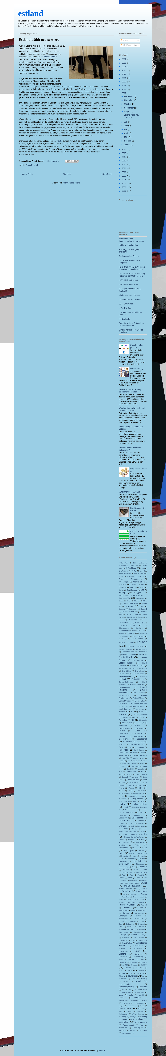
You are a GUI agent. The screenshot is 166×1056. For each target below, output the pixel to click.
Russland (127, 907)
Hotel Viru (125, 758)
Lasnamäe (122, 815)
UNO (123, 989)
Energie (131, 633)
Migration (131, 840)
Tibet (131, 973)
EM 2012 (141, 631)
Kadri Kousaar (133, 780)
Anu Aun (141, 576)
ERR (70, 95)
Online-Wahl (124, 864)
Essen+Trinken (137, 639)
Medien (144, 834)
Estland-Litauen (138, 679)
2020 (124, 82)
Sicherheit (140, 927)
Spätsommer (123, 951)
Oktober (128, 104)
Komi (128, 793)
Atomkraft (122, 585)
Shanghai (141, 924)
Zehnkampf (143, 1030)
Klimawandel (140, 790)
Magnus (135, 829)
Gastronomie (123, 733)
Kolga (121, 793)
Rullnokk (142, 902)
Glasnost (122, 744)
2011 (124, 168)
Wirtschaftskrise (141, 1022)
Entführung (143, 633)
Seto (120, 924)
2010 (124, 172)
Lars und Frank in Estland (130, 300)
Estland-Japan (139, 674)
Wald (120, 1011)
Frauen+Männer (124, 728)
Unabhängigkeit (125, 984)
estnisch (125, 706)
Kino (140, 788)
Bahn (142, 584)
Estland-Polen (124, 687)
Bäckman (134, 584)
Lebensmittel (124, 818)
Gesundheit (127, 742)
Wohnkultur (123, 1028)
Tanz (120, 970)
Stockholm (122, 962)
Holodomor (143, 755)
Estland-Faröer (138, 660)
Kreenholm (122, 799)
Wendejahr (133, 1017)
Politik (144, 883)
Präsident (126, 891)
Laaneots (144, 810)
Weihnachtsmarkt (138, 1014)
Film (132, 720)
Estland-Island (139, 671)
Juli (126, 122)
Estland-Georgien (137, 666)
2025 (124, 63)
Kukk (142, 801)
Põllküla (144, 889)
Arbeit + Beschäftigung (130, 579)
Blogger (137, 592)
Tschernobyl (123, 979)
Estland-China (142, 652)
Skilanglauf (123, 935)
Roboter (121, 902)
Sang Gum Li (142, 910)
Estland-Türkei (138, 698)
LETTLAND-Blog (126, 304)
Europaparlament (140, 715)
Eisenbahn (139, 628)
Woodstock (123, 1030)
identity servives (138, 758)
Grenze (122, 747)
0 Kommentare (53, 161)
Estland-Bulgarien (128, 652)
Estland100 (123, 703)
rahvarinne (133, 894)
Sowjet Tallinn (127, 943)
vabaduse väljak (141, 990)
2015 (124, 153)
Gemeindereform (49, 57)
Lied (131, 823)
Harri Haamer (139, 750)
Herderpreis (123, 755)
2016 (124, 149)
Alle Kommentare (129, 45)
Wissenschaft (128, 1025)
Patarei (138, 877)
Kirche (121, 791)
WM (141, 1025)
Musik (137, 845)
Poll (136, 889)
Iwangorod (135, 766)
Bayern (141, 587)
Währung (140, 1009)
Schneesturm (123, 918)
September (129, 108)
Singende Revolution (127, 929)
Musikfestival (124, 848)
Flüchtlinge (123, 725)
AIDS (134, 571)
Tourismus (132, 976)
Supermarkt (133, 962)
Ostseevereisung (141, 872)
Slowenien (125, 937)
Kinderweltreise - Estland (129, 295)
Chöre (124, 603)
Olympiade (137, 861)
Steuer (141, 959)
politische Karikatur (125, 889)
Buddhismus (140, 598)
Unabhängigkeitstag (126, 987)
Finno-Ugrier (127, 723)
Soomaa (133, 940)
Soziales (122, 948)
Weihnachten (123, 1014)
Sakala (132, 910)
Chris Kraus (134, 604)
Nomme (131, 853)
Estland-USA (139, 701)
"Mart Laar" (134, 565)
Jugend (125, 777)
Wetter (124, 1019)
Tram (143, 976)
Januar (127, 145)
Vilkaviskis (126, 1003)
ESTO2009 (140, 709)
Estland (142, 642)
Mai (126, 129)
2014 (124, 157)
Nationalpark (129, 851)
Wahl (130, 1008)
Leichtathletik (137, 818)
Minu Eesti (139, 842)
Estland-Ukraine (125, 701)
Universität (143, 987)
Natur (121, 853)
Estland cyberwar (136, 646)
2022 (124, 74)
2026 (124, 59)
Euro (141, 712)
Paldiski (141, 875)
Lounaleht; (141, 826)
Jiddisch (129, 774)
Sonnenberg (123, 940)
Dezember (129, 96)
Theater (122, 973)
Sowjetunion (138, 946)
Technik (141, 970)
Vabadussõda (139, 992)
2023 (124, 70)
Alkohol (142, 571)
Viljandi (144, 1000)
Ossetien (125, 870)
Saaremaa (123, 910)
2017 (124, 93)
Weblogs (140, 1011)
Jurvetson (135, 777)
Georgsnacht (138, 736)
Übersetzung (143, 979)
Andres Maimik (139, 574)
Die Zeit (128, 614)
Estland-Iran (143, 668)
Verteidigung (123, 1000)
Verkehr (137, 998)
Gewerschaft (140, 742)
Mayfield (134, 834)
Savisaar (126, 913)
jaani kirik (130, 769)
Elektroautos (124, 631)
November (129, 100)
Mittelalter (122, 845)
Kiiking (121, 788)
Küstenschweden (131, 810)
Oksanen (142, 858)
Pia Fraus (143, 880)
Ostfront (135, 869)
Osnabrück (143, 867)
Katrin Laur (141, 785)
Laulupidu (138, 815)
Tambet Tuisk (140, 968)
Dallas (142, 606)
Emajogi (121, 633)
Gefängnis (138, 733)
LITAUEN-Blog (125, 308)
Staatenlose (123, 957)
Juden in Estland (141, 774)
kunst (126, 807)
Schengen (123, 916)
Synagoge (134, 965)
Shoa (120, 927)
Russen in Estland (127, 905)
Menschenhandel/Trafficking (133, 837)
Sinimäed (141, 929)
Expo (135, 717)
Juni (126, 126)
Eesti (135, 625)
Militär (141, 840)
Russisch (144, 905)
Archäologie (123, 582)
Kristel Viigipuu (124, 801)
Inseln (142, 763)
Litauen (140, 823)
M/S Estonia (124, 829)
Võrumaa (122, 1008)
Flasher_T (140, 723)
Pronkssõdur (141, 891)
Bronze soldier (137, 595)
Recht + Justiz (138, 897)
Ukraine (125, 981)
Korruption (131, 796)
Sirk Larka (123, 932)
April (126, 133)
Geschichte (124, 739)
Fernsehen (123, 720)
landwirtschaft (128, 812)
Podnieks (129, 883)
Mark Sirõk (123, 834)
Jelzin (121, 774)
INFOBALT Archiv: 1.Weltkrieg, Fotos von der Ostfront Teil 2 (132, 274)
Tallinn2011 (128, 968)
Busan (129, 601)
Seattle (142, 921)
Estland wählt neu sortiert (39, 40)
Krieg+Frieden (137, 799)
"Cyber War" (123, 563)
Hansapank (140, 747)
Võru (142, 1006)
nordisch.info (124, 319)
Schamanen (139, 913)
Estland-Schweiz (139, 693)
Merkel (121, 840)
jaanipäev (141, 769)
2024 (124, 67)
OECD (121, 858)
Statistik (131, 959)
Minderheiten (124, 842)
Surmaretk (143, 962)
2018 (124, 89)
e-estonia (133, 620)
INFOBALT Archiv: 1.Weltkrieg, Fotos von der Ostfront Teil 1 (132, 268)
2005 (124, 191)
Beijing (121, 590)
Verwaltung (134, 1000)
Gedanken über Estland (129, 256)
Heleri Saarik (123, 752)
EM (133, 631)
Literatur (122, 826)
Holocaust (133, 755)
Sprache (122, 954)
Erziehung (122, 639)
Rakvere (144, 894)
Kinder (131, 788)
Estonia (122, 712)
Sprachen (138, 954)
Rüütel (141, 908)
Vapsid (141, 995)
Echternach (123, 625)
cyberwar (130, 606)
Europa (122, 714)
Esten (132, 642)
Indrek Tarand (142, 761)
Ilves (121, 761)
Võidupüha (131, 1006)
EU (132, 712)
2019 (124, 85)
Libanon (121, 823)
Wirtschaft (124, 1022)
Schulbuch (139, 918)
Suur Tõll (124, 965)
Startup (121, 959)
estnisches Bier (125, 709)
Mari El (142, 831)
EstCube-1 (122, 642)
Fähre (142, 717)
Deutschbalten (128, 611)
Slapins (144, 935)
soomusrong (143, 940)
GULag (130, 747)
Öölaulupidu (140, 864)
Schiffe (138, 916)
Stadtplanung (138, 957)
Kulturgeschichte (140, 804)
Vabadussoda (126, 992)
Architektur (137, 582)
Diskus (137, 614)
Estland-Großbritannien (127, 668)
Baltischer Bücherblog (128, 245)
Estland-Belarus (141, 649)
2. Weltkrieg (123, 571)
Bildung (122, 592)
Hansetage (123, 750)
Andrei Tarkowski (125, 574)
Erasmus (125, 636)
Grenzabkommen (136, 744)
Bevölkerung (132, 590)
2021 (124, 78)
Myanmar (135, 848)
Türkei (133, 979)
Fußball (137, 731)
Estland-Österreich (137, 685)
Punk (125, 894)
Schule (121, 921)
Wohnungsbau (138, 1028)
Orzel (133, 867)
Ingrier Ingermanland (129, 763)
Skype (134, 935)
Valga (121, 995)
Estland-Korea (125, 676)
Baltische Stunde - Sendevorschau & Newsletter (131, 240)
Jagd (120, 771)
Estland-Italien (124, 674)
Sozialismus (138, 948)
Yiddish (132, 1030)
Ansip (121, 576)
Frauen (138, 725)
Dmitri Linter (131, 617)
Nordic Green (142, 853)
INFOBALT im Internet (128, 280)
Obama (133, 856)
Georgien (122, 736)
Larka (141, 812)
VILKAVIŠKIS (139, 1003)
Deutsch (144, 609)
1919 (143, 568)
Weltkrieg (122, 1017)
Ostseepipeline (127, 872)
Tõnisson (122, 976)
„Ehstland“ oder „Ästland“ (129, 492)
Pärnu (130, 878)
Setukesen (130, 924)
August (127, 111)
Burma (121, 601)
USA (129, 990)
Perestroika (133, 880)
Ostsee (144, 870)
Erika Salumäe (138, 636)
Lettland (141, 821)
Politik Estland (32, 165)
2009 (124, 176)
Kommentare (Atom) (71, 183)
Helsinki (134, 752)
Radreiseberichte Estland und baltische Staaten (131, 324)
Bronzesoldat (124, 598)
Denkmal (122, 609)
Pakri (131, 875)
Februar (127, 141)
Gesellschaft (142, 739)
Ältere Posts (107, 174)
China (145, 601)
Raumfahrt (125, 897)
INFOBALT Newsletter (128, 284)
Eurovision (126, 717)
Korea (121, 796)
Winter (140, 1019)
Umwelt (138, 981)
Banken (132, 587)
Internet (122, 766)
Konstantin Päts (139, 793)
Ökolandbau (131, 859)
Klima (130, 791)
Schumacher (132, 921)
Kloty (59, 141)
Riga (129, 899)
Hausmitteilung (136, 368)
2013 (124, 161)
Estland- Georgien (125, 649)
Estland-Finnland (126, 663)
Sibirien (129, 927)
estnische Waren (137, 706)
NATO (141, 851)
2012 (124, 164)
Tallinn (144, 964)
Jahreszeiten (131, 772)
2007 (124, 183)
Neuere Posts (27, 174)
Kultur (122, 804)
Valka (131, 995)
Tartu (129, 970)
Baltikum (122, 587)
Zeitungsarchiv (127, 1033)
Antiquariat (130, 576)
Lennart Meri (125, 820)
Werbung (143, 1017)
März (126, 137)
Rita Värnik (139, 899)
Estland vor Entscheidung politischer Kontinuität (130, 390)
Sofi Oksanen (139, 937)
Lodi (132, 826)
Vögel (121, 1006)
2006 (124, 187)
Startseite (67, 174)
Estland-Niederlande (126, 682)
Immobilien (131, 761)
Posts (124, 40)
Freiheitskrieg (139, 728)
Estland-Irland (126, 671)
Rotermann (131, 902)
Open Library (123, 867)
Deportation (133, 609)
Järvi (142, 771)
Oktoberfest (123, 861)
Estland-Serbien (124, 695)
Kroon (135, 801)
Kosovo (141, 796)
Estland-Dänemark (128, 655)
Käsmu (131, 785)
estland (30, 13)
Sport (137, 951)
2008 (124, 179)
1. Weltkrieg (131, 568)
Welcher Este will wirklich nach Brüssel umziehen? (132, 409)
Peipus (123, 880)
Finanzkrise (143, 720)
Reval (121, 899)
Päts (145, 877)
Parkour (121, 877)
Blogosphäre (123, 595)
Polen (137, 883)
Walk (129, 1011)
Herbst (142, 752)
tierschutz (140, 973)
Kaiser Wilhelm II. (135, 782)
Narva (144, 848)
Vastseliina (122, 998)
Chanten (137, 601)
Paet (123, 875)
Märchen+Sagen (131, 831)
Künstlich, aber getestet (136, 346)
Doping (140, 617)
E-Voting (139, 622)
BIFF (142, 590)
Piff (122, 883)
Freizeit (122, 731)
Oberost (142, 856)
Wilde (132, 1019)
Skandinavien (138, 932)
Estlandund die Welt (139, 704)
